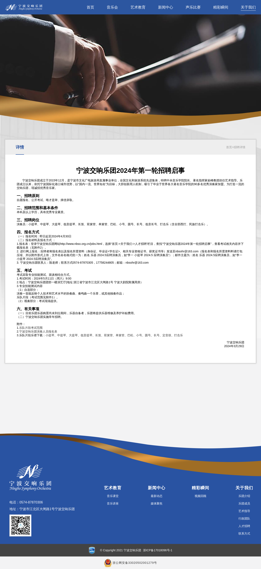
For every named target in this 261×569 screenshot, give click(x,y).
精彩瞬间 (220, 7)
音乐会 (112, 7)
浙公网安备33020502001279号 (135, 562)
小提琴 (50, 335)
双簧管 (108, 335)
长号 (157, 335)
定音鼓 (166, 335)
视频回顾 (200, 496)
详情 (20, 147)
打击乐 (178, 335)
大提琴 (73, 335)
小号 (139, 335)
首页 (90, 7)
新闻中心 (165, 7)
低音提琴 (86, 335)
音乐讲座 (113, 503)
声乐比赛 (193, 7)
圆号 (148, 335)
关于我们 (248, 7)
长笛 (98, 335)
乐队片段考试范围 (31, 327)
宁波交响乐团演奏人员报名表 (38, 331)
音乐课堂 (113, 496)
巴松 (130, 335)
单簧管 (120, 335)
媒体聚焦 (156, 503)
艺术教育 (138, 7)
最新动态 (156, 496)
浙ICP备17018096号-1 (157, 550)
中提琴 (61, 335)
